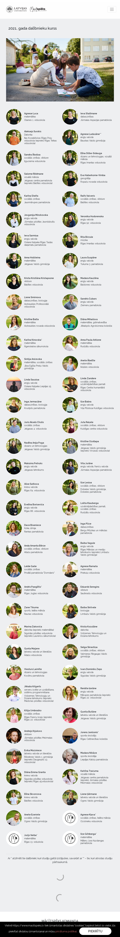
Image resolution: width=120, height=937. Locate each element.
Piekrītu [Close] (95, 931)
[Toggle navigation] (112, 9)
